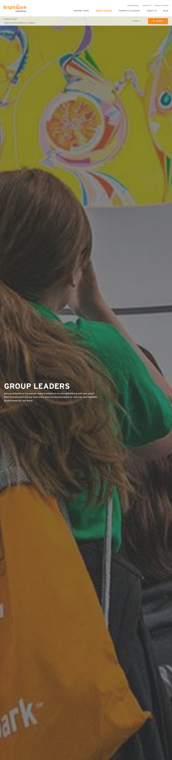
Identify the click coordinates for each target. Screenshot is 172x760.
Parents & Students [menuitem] (129, 11)
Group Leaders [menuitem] (103, 11)
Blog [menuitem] (165, 11)
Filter (135, 21)
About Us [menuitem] (151, 11)
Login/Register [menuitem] (133, 5)
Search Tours (10, 19)
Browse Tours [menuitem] (81, 11)
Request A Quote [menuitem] (161, 5)
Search (159, 21)
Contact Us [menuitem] (146, 5)
